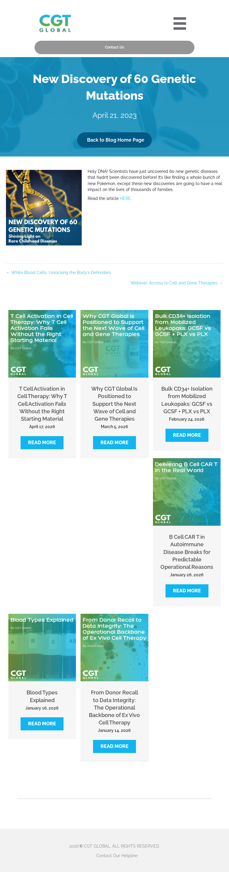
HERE (125, 198)
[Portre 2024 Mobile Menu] (179, 23)
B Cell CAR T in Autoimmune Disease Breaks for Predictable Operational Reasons (186, 552)
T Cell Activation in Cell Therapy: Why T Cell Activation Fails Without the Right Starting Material (42, 404)
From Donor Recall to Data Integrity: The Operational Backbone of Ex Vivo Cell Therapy (114, 707)
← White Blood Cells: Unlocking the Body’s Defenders (58, 272)
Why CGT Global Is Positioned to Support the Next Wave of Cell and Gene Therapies (114, 404)
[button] (42, 442)
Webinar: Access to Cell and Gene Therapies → (177, 283)
